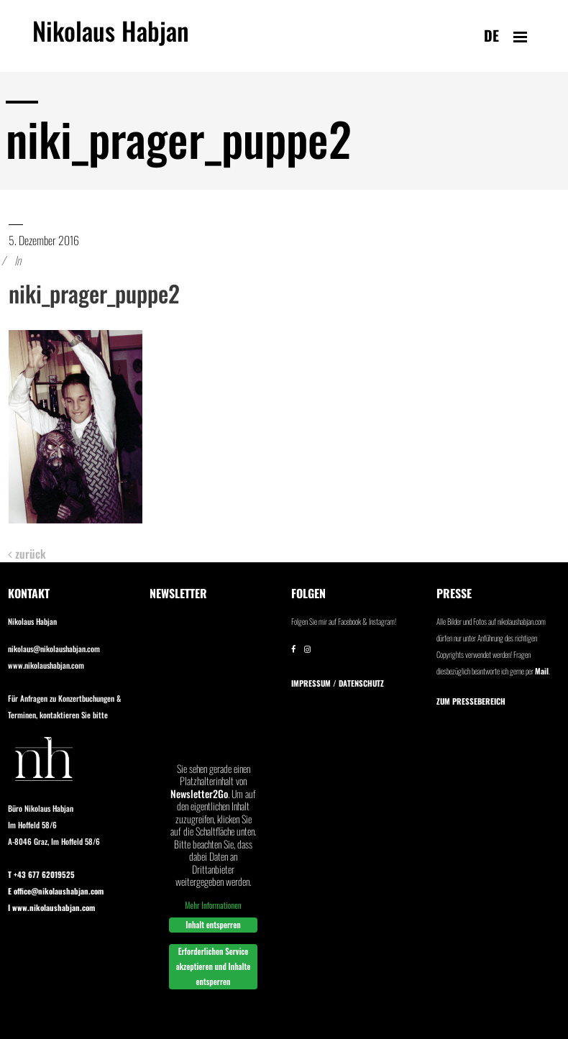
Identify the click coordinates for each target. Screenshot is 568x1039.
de (491, 35)
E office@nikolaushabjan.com (56, 891)
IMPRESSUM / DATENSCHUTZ (337, 683)
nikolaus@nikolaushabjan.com (54, 648)
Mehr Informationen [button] (213, 905)
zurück (27, 554)
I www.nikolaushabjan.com (51, 907)
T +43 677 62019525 (41, 874)
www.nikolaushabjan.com (46, 665)
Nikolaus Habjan (110, 39)
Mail (542, 671)
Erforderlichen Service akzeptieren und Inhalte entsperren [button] (213, 966)
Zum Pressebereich (470, 701)
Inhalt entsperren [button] (212, 924)
